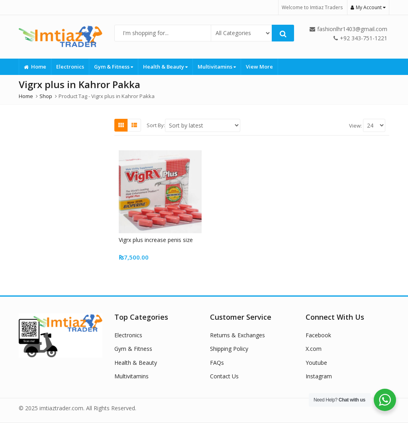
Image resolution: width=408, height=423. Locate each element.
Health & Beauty (165, 66)
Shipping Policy (229, 348)
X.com (314, 348)
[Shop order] (202, 125)
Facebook (318, 335)
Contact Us (224, 376)
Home (35, 66)
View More (259, 66)
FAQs (217, 362)
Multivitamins (217, 66)
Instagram (319, 376)
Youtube (316, 362)
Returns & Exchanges (237, 335)
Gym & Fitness (113, 66)
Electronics (70, 66)
